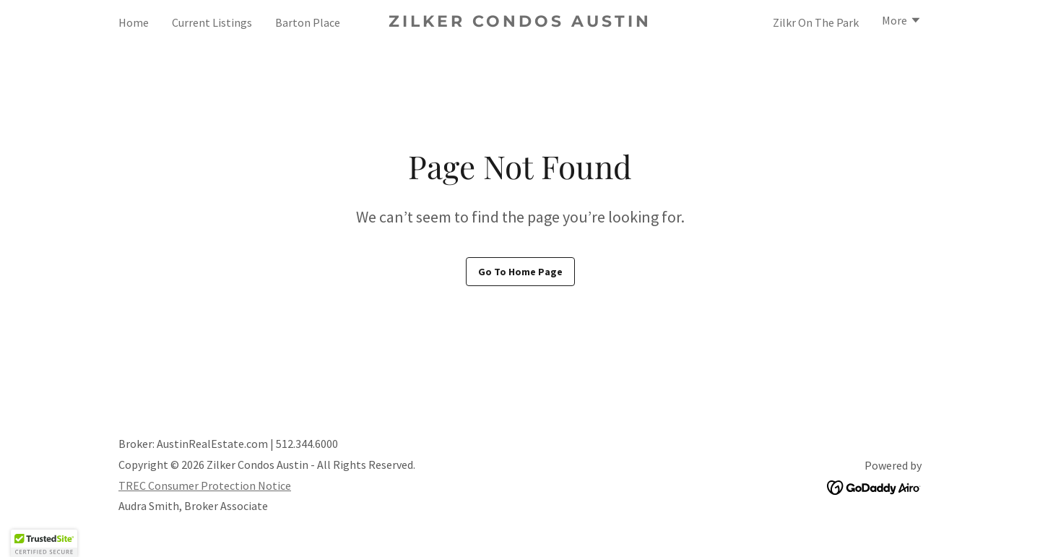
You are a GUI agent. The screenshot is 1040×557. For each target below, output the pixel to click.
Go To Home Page (520, 271)
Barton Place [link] (307, 22)
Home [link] (133, 22)
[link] (520, 22)
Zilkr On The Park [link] (816, 22)
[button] (902, 22)
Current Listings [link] (212, 22)
